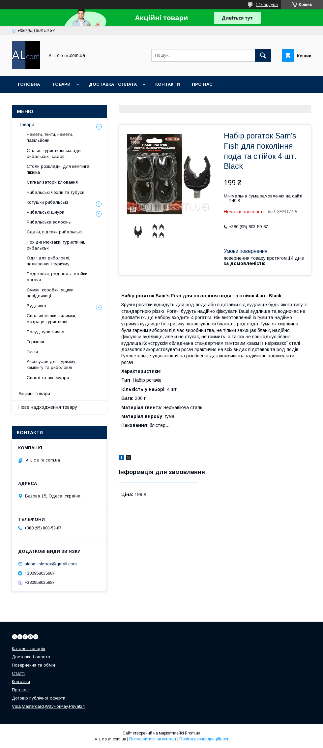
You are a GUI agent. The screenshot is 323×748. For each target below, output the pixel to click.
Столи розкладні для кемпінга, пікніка (58, 169)
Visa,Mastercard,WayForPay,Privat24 (48, 706)
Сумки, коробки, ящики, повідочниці (50, 292)
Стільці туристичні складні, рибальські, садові (54, 153)
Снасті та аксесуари (48, 377)
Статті (18, 673)
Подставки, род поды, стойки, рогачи (57, 276)
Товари (61, 84)
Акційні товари (34, 393)
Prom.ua (192, 733)
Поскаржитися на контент (152, 739)
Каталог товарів (28, 648)
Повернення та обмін (33, 665)
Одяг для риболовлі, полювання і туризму (48, 260)
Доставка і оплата (113, 84)
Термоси (35, 341)
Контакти (167, 84)
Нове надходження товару (47, 407)
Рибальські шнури (45, 212)
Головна (29, 84)
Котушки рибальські (47, 202)
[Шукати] (263, 55)
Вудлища (36, 305)
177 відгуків (267, 4)
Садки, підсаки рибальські (54, 231)
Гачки (32, 351)
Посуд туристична (45, 331)
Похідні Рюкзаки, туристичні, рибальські (56, 245)
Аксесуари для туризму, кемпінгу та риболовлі (51, 364)
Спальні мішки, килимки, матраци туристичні (51, 318)
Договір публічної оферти (38, 698)
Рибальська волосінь (49, 222)
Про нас (202, 84)
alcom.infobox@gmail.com (50, 563)
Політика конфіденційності (204, 739)
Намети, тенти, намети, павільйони (50, 137)
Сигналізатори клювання (52, 182)
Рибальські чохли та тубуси (55, 192)
